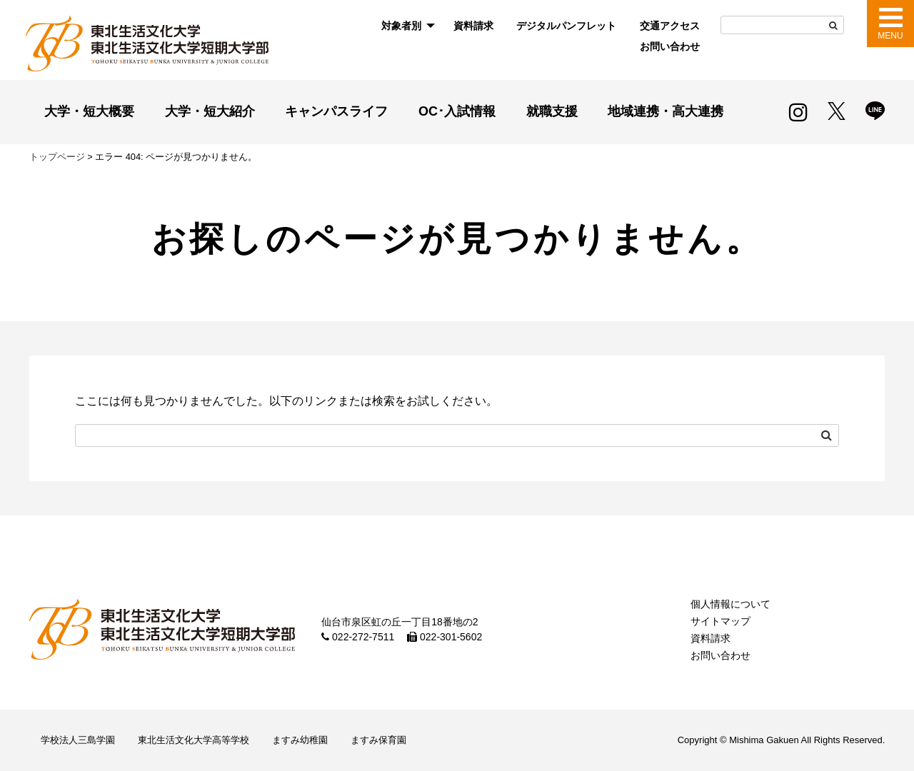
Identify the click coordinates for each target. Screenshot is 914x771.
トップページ (57, 156)
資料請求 (473, 25)
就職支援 (552, 111)
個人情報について (730, 604)
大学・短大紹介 (210, 111)
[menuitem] (405, 26)
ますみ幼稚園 (300, 740)
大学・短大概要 (89, 111)
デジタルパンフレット (566, 25)
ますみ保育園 (378, 740)
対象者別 (401, 25)
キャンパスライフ (336, 111)
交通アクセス (670, 25)
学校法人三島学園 (78, 740)
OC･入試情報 (457, 111)
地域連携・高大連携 (665, 111)
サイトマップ (720, 621)
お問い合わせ (670, 46)
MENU (890, 36)
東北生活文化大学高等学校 (193, 740)
